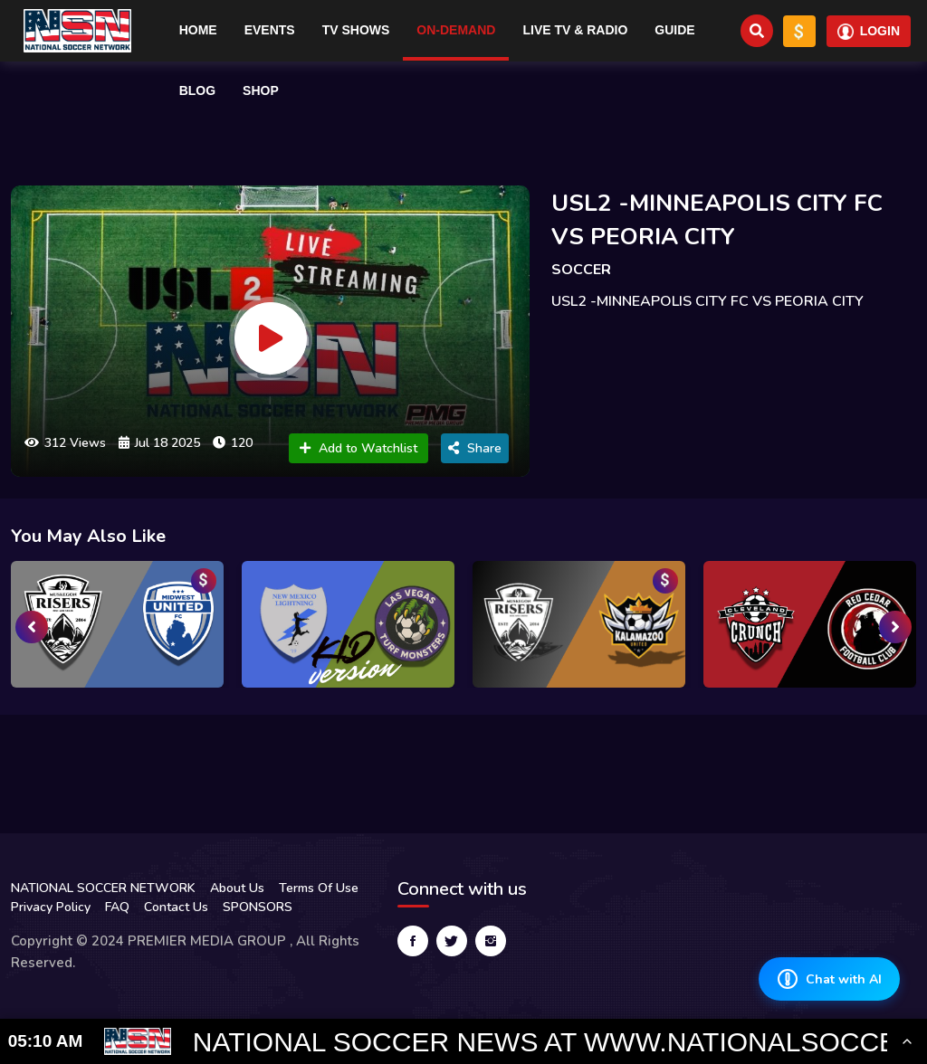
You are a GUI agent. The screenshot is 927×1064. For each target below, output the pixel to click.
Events (269, 30)
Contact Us (176, 907)
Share (475, 448)
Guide (674, 30)
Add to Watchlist (358, 448)
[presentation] (31, 627)
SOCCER (581, 270)
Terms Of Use (318, 888)
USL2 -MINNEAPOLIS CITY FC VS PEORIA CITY (717, 219)
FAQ (117, 907)
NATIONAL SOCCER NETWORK (103, 888)
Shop (261, 90)
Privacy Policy (51, 907)
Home (198, 30)
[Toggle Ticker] (907, 1041)
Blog (197, 90)
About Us (237, 888)
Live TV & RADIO (574, 30)
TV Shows (356, 30)
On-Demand (455, 30)
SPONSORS (257, 907)
